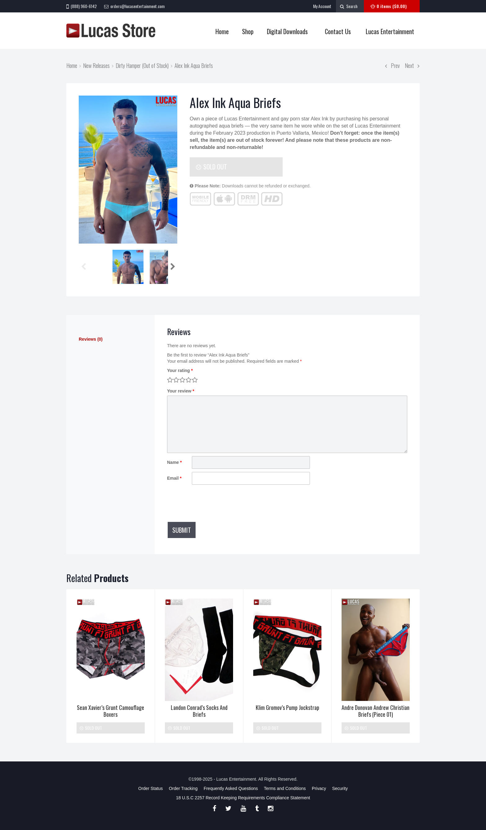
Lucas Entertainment (390, 31)
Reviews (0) (91, 339)
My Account (322, 6)
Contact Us (338, 31)
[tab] (110, 339)
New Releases (96, 65)
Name (174, 462)
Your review (180, 390)
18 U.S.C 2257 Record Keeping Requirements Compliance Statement (243, 797)
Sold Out (211, 166)
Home (222, 31)
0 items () (392, 6)
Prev (392, 65)
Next (412, 65)
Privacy (319, 788)
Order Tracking (183, 788)
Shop (246, 31)
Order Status (150, 788)
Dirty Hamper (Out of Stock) (142, 65)
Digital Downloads (287, 31)
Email (174, 478)
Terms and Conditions (285, 788)
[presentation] (214, 503)
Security (340, 788)
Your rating (180, 370)
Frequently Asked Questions (231, 788)
